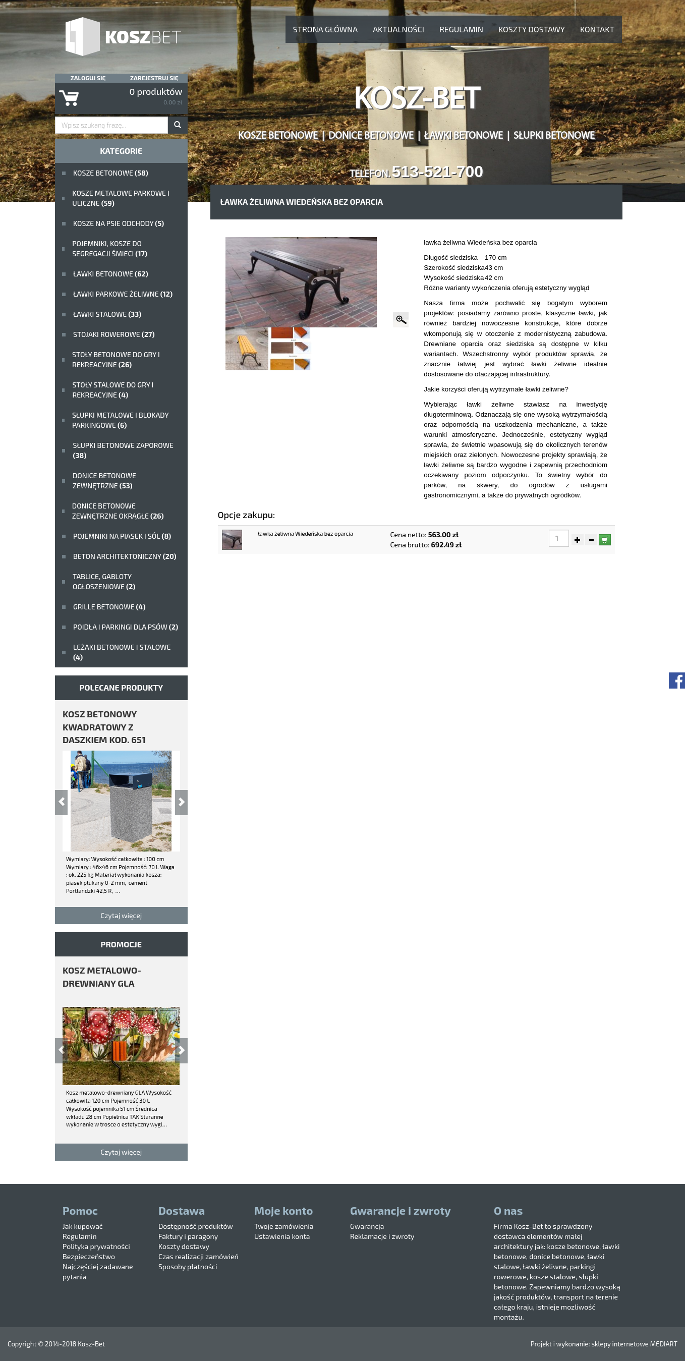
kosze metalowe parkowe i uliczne (120, 198)
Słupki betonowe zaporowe (123, 450)
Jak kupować (83, 1226)
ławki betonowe (110, 273)
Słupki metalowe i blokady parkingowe (120, 420)
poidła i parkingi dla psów (125, 626)
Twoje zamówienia (284, 1226)
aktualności (398, 29)
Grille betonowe (109, 606)
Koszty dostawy (531, 29)
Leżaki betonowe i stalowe (121, 652)
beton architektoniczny (125, 556)
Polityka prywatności (96, 1246)
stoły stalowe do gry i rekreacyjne (112, 389)
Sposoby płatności (187, 1266)
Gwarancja (367, 1226)
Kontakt (597, 29)
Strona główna (325, 29)
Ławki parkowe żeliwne (123, 294)
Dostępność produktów (195, 1226)
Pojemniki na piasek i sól (122, 536)
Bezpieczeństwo (89, 1256)
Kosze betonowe (110, 172)
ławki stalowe (107, 314)
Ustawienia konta (282, 1236)
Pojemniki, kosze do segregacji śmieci (109, 248)
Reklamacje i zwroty (382, 1236)
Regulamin (461, 29)
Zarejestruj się (154, 77)
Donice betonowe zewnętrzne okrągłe (118, 510)
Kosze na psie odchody (118, 223)
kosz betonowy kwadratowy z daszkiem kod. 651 (104, 726)
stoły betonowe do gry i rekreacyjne (116, 359)
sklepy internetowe (619, 1344)
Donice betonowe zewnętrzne (104, 480)
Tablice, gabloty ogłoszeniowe (104, 581)
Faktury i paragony (188, 1236)
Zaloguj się (88, 77)
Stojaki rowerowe (114, 334)
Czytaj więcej (121, 915)
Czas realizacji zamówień (198, 1256)
